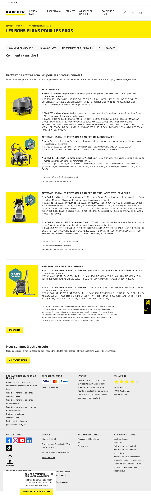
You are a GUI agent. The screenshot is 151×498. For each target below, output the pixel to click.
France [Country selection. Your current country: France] (12, 3)
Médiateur (118, 443)
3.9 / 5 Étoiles (120, 388)
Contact (110, 48)
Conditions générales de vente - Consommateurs (20, 394)
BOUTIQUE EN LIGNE (108, 12)
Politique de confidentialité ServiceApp (126, 451)
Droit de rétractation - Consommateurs (16, 416)
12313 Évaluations (122, 391)
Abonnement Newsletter (88, 439)
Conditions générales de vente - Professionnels (20, 402)
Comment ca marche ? (21, 48)
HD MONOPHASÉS (47, 48)
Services (70, 11)
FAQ (79, 443)
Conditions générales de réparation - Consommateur (21, 409)
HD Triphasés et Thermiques (77, 48)
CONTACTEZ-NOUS (18, 360)
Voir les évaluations (122, 395)
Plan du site (83, 446)
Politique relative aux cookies (127, 457)
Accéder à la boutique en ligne (19, 382)
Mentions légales (121, 439)
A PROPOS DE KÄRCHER (85, 12)
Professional (54, 11)
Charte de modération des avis (127, 464)
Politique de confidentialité (126, 446)
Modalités (14, 330)
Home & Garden (33, 12)
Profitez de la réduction (36, 492)
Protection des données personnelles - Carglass (16, 423)
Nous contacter (48, 458)
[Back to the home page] (16, 12)
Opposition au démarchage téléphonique (125, 469)
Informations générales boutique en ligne (21, 387)
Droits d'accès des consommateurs (128, 460)
